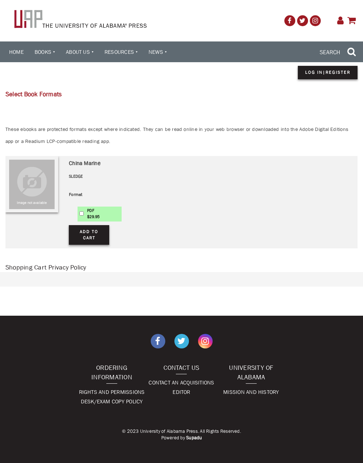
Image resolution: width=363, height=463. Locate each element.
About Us (78, 52)
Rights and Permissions (112, 392)
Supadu (194, 437)
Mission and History (251, 392)
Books (43, 52)
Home (16, 52)
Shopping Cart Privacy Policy (45, 267)
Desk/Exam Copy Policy (112, 401)
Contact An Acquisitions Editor (181, 387)
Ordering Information (111, 372)
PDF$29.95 (93, 213)
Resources (119, 52)
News (156, 52)
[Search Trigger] (339, 52)
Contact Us (181, 367)
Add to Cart (89, 234)
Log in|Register (327, 72)
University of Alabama (251, 372)
